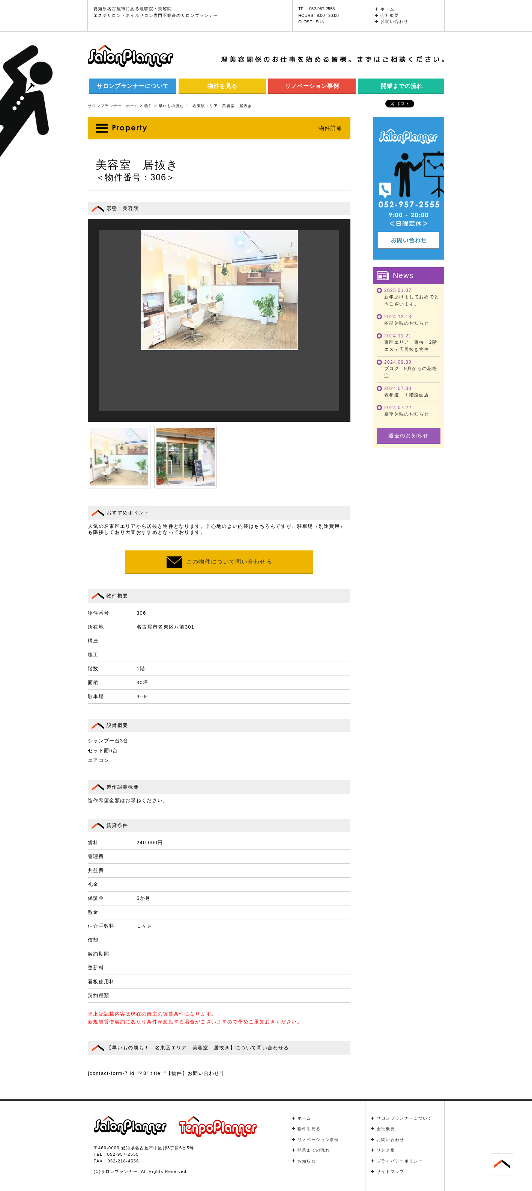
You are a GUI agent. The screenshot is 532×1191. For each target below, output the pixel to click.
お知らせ (304, 1161)
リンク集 (383, 1150)
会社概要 (387, 15)
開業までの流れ (402, 86)
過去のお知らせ (408, 435)
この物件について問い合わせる (219, 562)
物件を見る (222, 86)
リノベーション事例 (312, 86)
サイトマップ (387, 1171)
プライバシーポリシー (397, 1161)
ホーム (384, 9)
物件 (148, 106)
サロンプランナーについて (133, 86)
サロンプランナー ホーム (113, 106)
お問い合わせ (391, 21)
